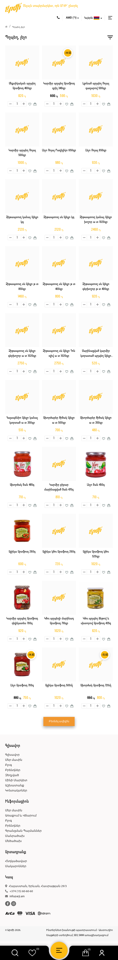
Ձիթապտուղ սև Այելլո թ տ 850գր (22, 287)
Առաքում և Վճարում (21, 815)
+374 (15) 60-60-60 (21, 891)
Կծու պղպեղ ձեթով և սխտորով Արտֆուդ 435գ (96, 621)
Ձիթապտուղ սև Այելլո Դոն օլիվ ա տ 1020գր (59, 353)
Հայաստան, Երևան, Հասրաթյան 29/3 (38, 886)
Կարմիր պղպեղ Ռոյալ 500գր (22, 153)
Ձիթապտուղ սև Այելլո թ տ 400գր (59, 287)
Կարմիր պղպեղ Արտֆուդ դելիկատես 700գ (22, 621)
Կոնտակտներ (16, 790)
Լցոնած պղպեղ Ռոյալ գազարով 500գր (95, 86)
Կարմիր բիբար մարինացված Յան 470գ (59, 487)
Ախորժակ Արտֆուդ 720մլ (95, 685)
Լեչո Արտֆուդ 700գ (22, 685)
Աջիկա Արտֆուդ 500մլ (59, 685)
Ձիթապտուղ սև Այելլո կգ (59, 217)
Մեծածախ (13, 841)
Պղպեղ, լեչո (18, 27)
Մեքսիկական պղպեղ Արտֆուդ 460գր (22, 86)
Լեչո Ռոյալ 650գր (95, 150)
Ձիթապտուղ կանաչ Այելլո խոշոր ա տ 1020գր (96, 220)
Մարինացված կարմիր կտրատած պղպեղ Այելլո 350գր (95, 353)
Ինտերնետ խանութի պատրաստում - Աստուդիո (79, 930)
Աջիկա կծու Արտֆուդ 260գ (59, 551)
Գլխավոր (12, 754)
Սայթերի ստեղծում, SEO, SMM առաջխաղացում (77, 935)
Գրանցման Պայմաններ (23, 831)
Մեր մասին (13, 760)
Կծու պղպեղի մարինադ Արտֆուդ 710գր (59, 621)
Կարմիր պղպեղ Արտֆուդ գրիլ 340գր (59, 86)
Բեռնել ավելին (59, 721)
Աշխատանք (14, 785)
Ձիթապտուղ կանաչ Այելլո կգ (22, 220)
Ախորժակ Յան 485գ (22, 485)
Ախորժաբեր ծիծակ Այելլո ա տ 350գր (96, 420)
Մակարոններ (15, 866)
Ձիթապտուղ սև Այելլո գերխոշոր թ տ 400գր (95, 287)
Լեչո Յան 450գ (96, 485)
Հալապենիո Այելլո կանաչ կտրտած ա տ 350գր (22, 420)
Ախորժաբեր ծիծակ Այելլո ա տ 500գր (59, 420)
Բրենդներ (12, 770)
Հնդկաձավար (16, 861)
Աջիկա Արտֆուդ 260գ (22, 551)
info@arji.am (17, 896)
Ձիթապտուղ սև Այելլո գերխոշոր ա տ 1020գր (22, 353)
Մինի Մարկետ (16, 780)
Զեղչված (12, 775)
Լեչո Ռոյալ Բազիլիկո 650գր (59, 150)
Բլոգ (8, 765)
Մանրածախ (15, 836)
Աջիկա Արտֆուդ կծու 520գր (96, 554)
